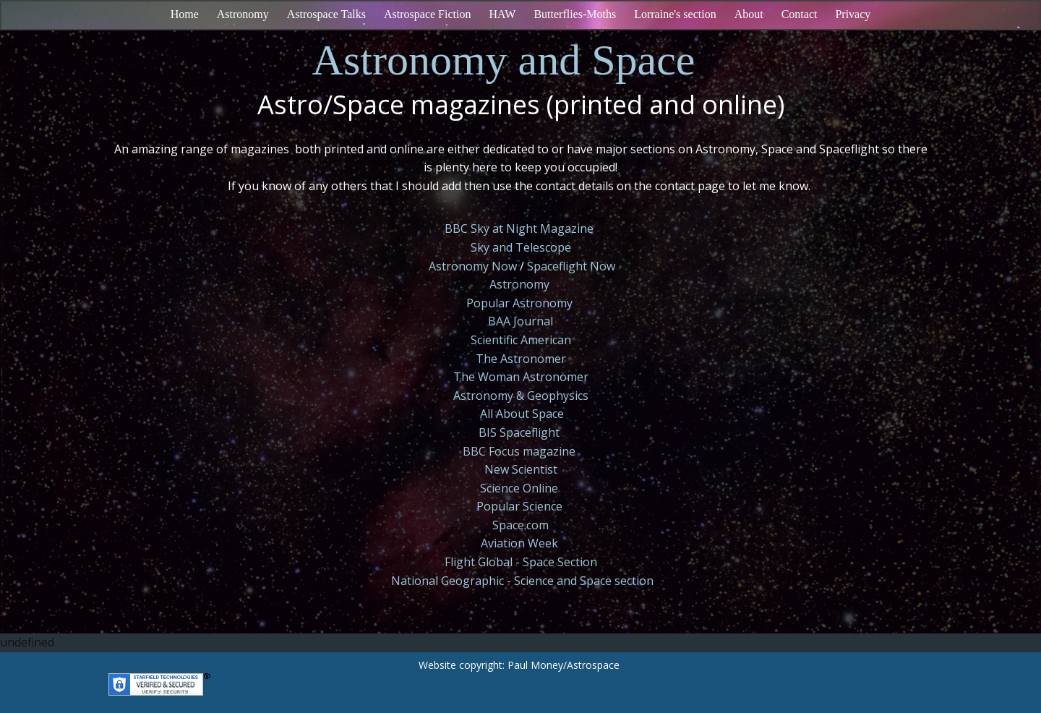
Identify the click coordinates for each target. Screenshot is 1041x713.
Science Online (519, 488)
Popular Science (519, 506)
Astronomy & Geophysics (520, 396)
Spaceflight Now (571, 266)
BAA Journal (520, 321)
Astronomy (519, 284)
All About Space (522, 414)
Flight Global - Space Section (521, 562)
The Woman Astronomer (520, 377)
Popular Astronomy (519, 303)
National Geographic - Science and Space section (522, 581)
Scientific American (521, 340)
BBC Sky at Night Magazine (519, 228)
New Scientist (520, 469)
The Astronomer (521, 359)
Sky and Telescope (521, 247)
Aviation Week (519, 543)
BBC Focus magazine (519, 451)
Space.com (520, 525)
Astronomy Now (473, 266)
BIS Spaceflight (519, 432)
